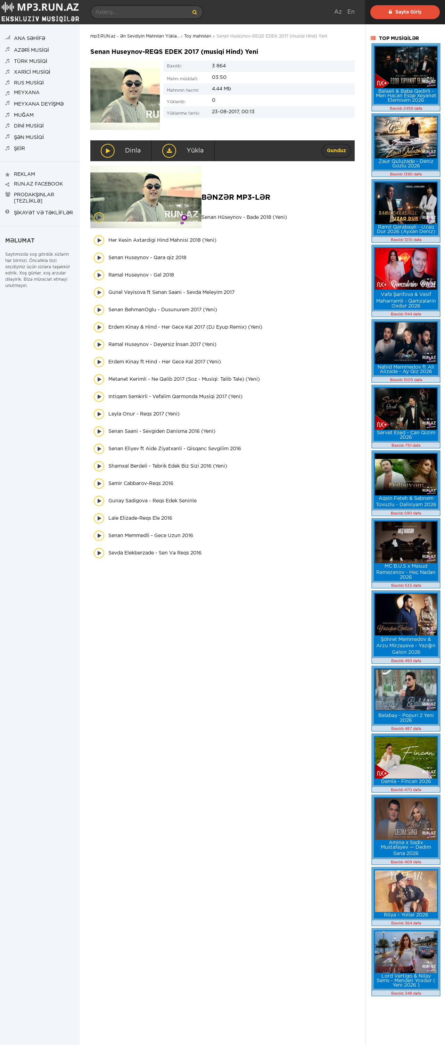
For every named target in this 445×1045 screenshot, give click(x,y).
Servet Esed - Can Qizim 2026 (406, 435)
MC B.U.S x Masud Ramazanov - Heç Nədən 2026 (406, 571)
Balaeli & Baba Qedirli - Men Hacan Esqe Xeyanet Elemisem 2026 (406, 95)
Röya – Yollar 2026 (406, 915)
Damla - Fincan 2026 (406, 782)
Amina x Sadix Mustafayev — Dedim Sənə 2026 (406, 848)
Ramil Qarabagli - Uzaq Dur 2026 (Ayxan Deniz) (406, 229)
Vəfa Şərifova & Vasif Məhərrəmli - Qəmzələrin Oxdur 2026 (406, 300)
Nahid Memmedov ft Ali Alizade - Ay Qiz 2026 (406, 369)
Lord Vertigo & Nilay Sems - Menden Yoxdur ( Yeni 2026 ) (406, 980)
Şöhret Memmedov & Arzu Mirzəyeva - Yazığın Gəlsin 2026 (406, 646)
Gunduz (336, 151)
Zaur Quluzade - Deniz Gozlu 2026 (406, 163)
